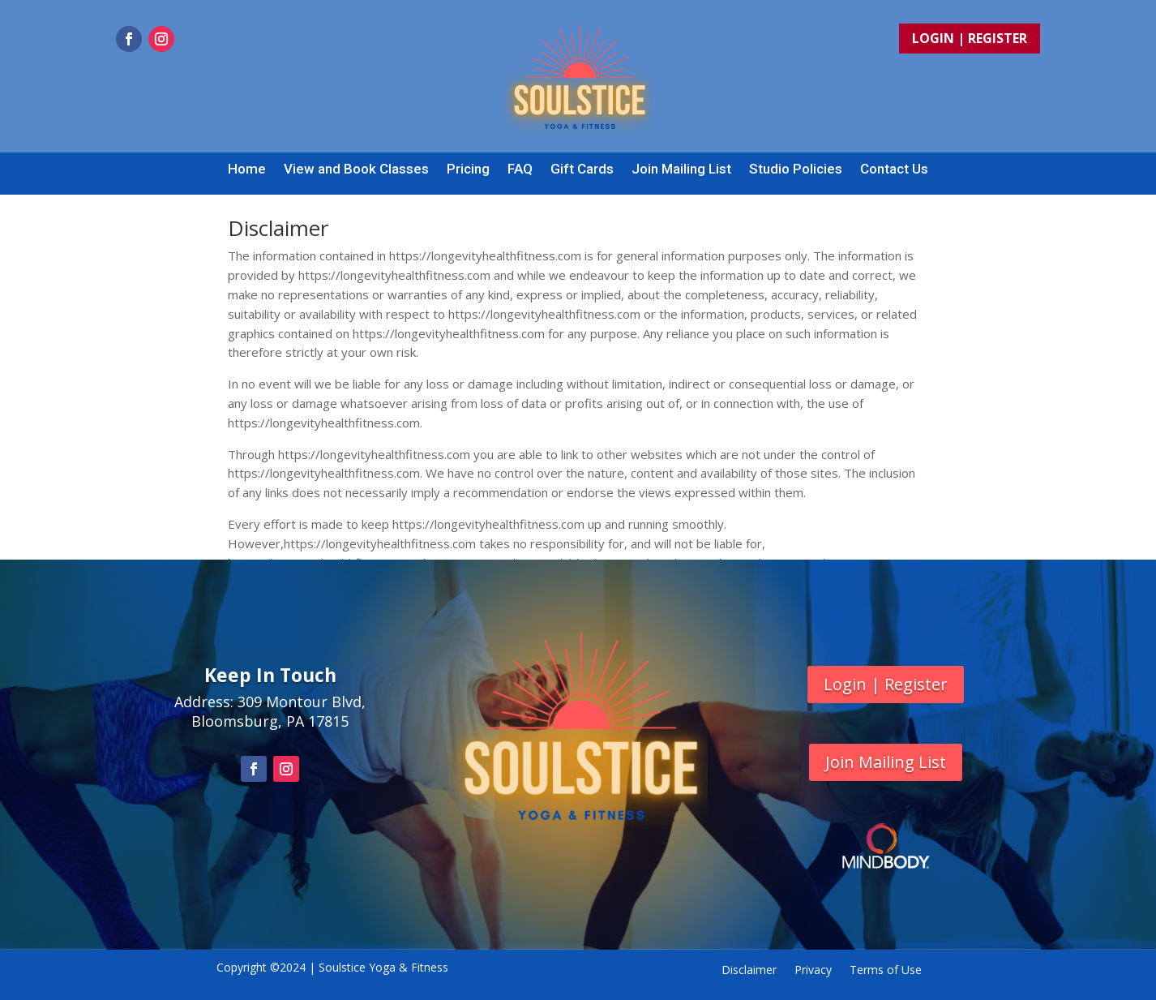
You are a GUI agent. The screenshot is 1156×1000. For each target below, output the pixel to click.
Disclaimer (749, 970)
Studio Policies (795, 170)
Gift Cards (582, 170)
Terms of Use (886, 970)
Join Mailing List (681, 170)
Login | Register (969, 38)
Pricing (468, 170)
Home (247, 170)
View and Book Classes (356, 170)
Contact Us (894, 170)
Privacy (813, 970)
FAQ (520, 170)
